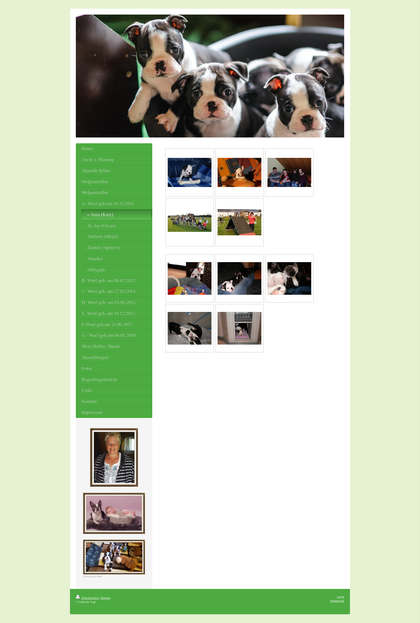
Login (340, 596)
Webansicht (337, 600)
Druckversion (87, 597)
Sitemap (105, 597)
